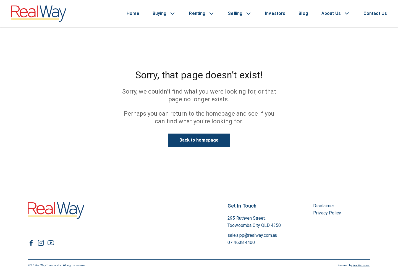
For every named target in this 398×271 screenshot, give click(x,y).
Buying (160, 13)
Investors (275, 13)
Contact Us (375, 13)
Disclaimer (323, 205)
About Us (331, 13)
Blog (303, 13)
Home (133, 13)
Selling (235, 13)
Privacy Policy (327, 213)
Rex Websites (361, 265)
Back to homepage (199, 140)
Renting (197, 13)
